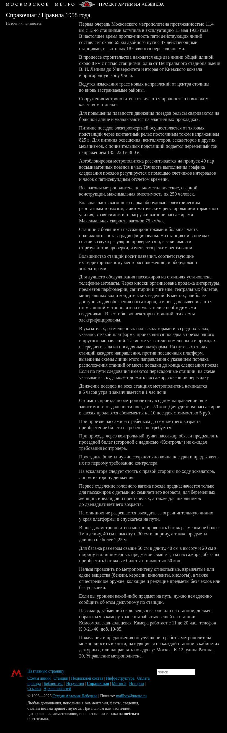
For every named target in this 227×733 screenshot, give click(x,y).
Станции (60, 678)
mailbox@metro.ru (131, 696)
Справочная (21, 15)
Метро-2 (119, 683)
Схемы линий (39, 678)
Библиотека (54, 683)
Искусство (75, 683)
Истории (136, 683)
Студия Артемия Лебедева (75, 696)
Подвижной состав (87, 678)
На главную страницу (45, 671)
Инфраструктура (120, 678)
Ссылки (34, 688)
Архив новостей (57, 688)
